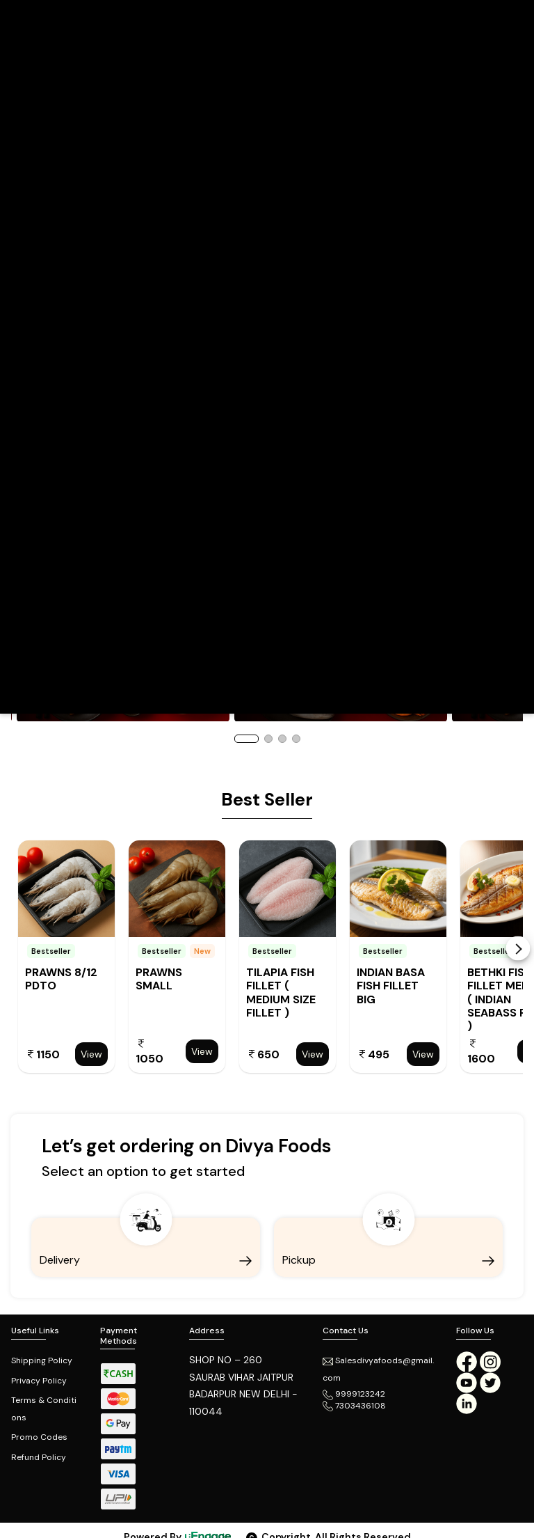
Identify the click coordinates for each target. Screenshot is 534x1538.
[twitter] (490, 1382)
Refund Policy (38, 1457)
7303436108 (354, 1405)
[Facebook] (466, 1361)
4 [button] (296, 739)
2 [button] (268, 739)
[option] (66, 956)
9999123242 (354, 1393)
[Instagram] (490, 1361)
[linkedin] (466, 1403)
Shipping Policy (41, 1360)
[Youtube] (468, 1382)
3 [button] (282, 739)
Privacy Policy (39, 1380)
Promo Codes (39, 1437)
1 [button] (246, 739)
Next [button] (518, 948)
